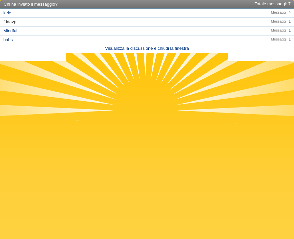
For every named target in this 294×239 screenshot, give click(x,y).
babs (8, 39)
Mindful (10, 30)
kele (7, 12)
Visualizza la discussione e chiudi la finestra (147, 48)
